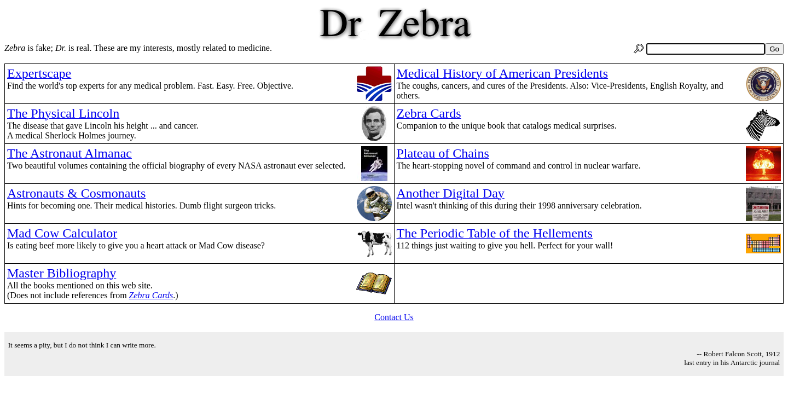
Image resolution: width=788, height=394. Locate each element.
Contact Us (394, 317)
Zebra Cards (151, 295)
